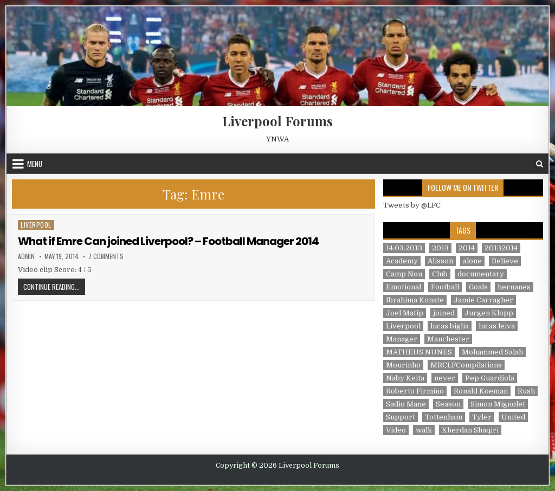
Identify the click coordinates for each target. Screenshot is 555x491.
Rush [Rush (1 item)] (526, 391)
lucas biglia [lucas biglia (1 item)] (449, 326)
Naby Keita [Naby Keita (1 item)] (405, 378)
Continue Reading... (54, 286)
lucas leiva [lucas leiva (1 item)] (497, 326)
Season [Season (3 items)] (448, 404)
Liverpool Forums (277, 121)
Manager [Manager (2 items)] (401, 339)
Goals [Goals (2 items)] (478, 287)
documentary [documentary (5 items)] (480, 274)
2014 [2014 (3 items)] (467, 248)
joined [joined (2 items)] (444, 313)
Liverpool (36, 224)
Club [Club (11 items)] (440, 274)
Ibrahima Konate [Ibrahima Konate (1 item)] (415, 300)
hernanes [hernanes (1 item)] (514, 287)
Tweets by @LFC (412, 205)
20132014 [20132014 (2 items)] (501, 248)
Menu (34, 163)
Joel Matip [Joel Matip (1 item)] (404, 313)
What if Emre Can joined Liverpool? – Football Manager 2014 (168, 241)
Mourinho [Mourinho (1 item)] (403, 365)
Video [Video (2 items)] (396, 430)
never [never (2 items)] (444, 378)
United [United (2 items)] (513, 417)
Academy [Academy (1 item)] (402, 261)
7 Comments (106, 256)
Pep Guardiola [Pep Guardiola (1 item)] (489, 378)
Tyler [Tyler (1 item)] (482, 417)
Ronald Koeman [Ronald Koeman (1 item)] (481, 391)
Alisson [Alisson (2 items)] (440, 261)
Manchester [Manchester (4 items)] (448, 339)
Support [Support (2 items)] (400, 417)
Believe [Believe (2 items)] (505, 261)
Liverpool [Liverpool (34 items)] (403, 326)
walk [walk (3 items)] (424, 430)
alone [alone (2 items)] (472, 261)
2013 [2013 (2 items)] (440, 248)
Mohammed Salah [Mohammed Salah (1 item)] (492, 352)
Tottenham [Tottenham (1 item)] (443, 417)
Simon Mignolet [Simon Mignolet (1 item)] (497, 404)
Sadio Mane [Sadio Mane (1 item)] (406, 404)
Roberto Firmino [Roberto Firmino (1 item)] (415, 391)
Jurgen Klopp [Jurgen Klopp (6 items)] (488, 313)
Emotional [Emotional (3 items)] (403, 287)
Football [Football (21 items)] (445, 287)
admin (26, 256)
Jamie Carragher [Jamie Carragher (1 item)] (483, 300)
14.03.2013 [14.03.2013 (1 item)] (404, 248)
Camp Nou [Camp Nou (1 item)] (404, 274)
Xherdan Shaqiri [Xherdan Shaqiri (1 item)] (470, 430)
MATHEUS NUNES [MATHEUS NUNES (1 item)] (419, 352)
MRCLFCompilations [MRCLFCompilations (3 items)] (466, 365)
